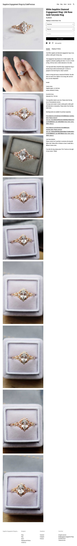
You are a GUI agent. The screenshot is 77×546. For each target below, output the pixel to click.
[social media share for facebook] (47, 43)
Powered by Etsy (61, 540)
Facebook (42, 535)
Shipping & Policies (56, 49)
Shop (58, 4)
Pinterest (42, 538)
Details (48, 49)
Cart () (69, 4)
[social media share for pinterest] (53, 43)
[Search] (73, 4)
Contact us (23, 542)
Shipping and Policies (26, 540)
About (65, 4)
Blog (61, 4)
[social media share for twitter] (50, 43)
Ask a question (58, 43)
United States (55, 20)
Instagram (42, 536)
